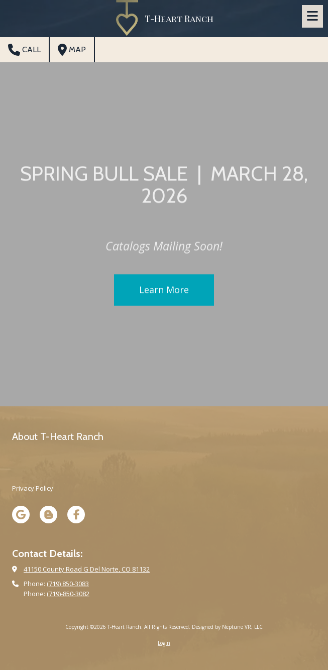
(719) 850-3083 (68, 583)
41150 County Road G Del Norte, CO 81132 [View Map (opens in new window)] (87, 569)
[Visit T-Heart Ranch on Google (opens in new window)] (21, 514)
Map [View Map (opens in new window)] (72, 50)
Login (164, 642)
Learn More (164, 291)
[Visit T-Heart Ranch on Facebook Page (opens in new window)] (76, 514)
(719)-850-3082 (68, 593)
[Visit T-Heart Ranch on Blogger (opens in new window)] (48, 514)
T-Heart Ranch (179, 18)
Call (24, 50)
